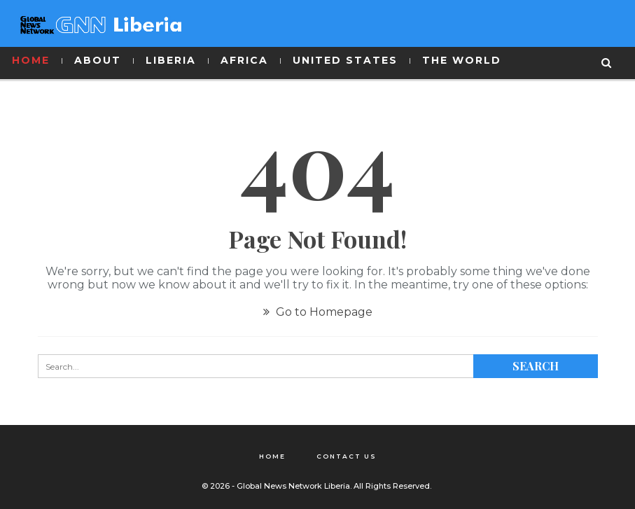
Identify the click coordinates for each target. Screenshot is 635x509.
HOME (31, 60)
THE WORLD (461, 60)
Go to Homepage (317, 312)
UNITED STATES (345, 60)
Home (272, 456)
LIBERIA (171, 60)
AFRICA (244, 60)
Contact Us (346, 456)
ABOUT (97, 60)
